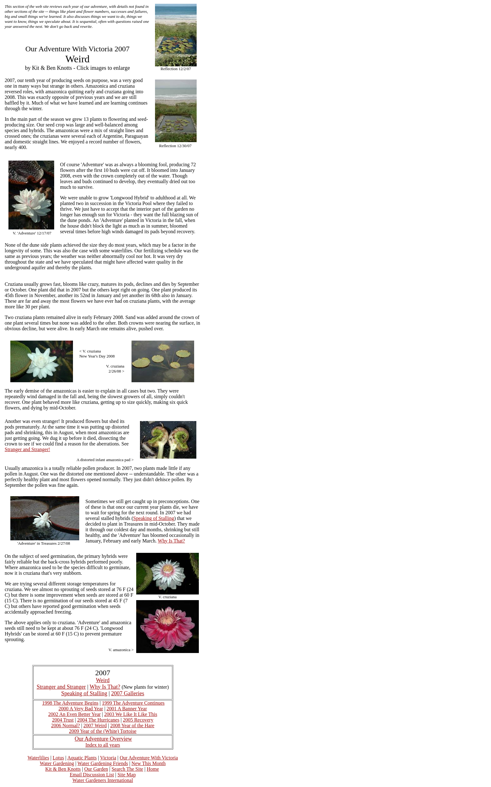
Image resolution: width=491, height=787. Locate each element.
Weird (103, 680)
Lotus (58, 757)
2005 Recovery (138, 720)
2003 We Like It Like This (130, 714)
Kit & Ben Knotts (62, 769)
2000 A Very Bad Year (81, 708)
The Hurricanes (103, 720)
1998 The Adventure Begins (70, 703)
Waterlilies (38, 757)
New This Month (149, 763)
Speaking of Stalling (153, 518)
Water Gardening (57, 763)
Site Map (126, 774)
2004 (82, 720)
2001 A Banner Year (126, 708)
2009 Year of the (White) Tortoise (102, 731)
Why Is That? (171, 540)
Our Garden (96, 769)
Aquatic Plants (82, 757)
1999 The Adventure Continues (133, 703)
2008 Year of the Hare (132, 725)
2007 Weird (94, 725)
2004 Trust (63, 720)
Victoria (108, 757)
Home (153, 769)
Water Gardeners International (102, 780)
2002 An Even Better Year (74, 714)
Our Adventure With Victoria (149, 757)
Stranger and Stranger (61, 687)
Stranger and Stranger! (27, 449)
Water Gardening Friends (102, 763)
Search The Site (127, 769)
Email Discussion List (92, 774)
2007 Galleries (127, 693)
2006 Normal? (65, 725)
